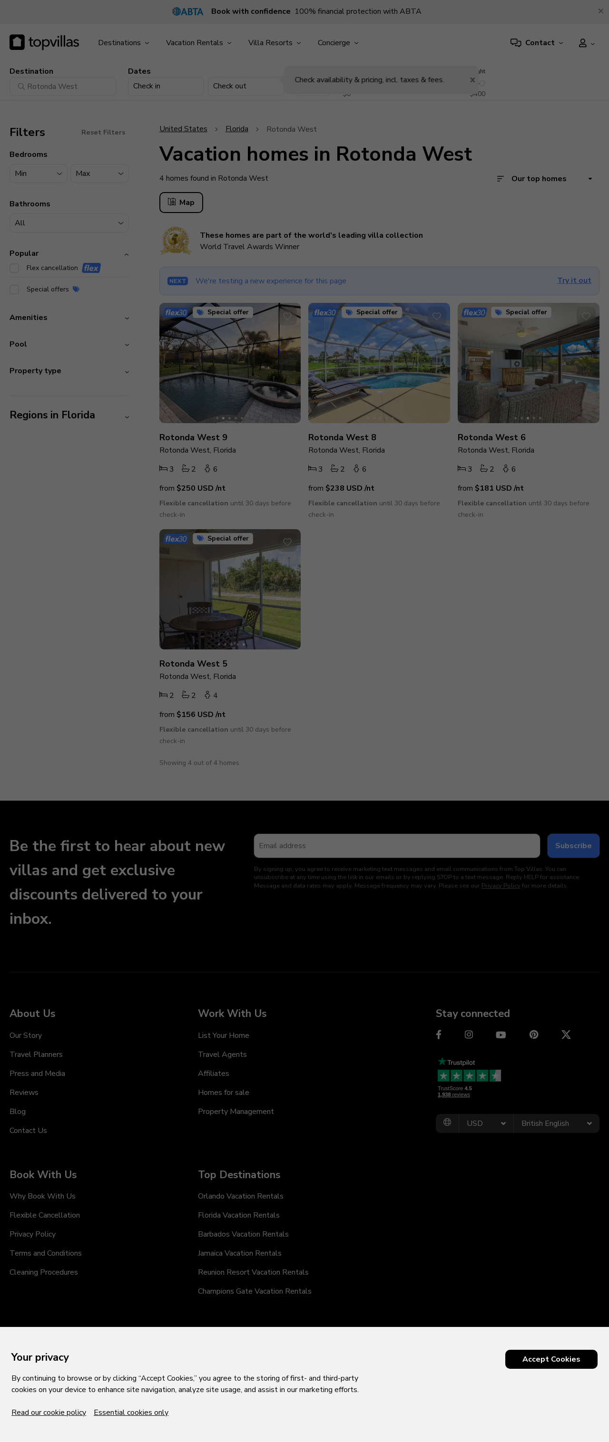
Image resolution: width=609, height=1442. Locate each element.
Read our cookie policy (48, 1412)
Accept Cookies (551, 1359)
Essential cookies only (131, 1412)
